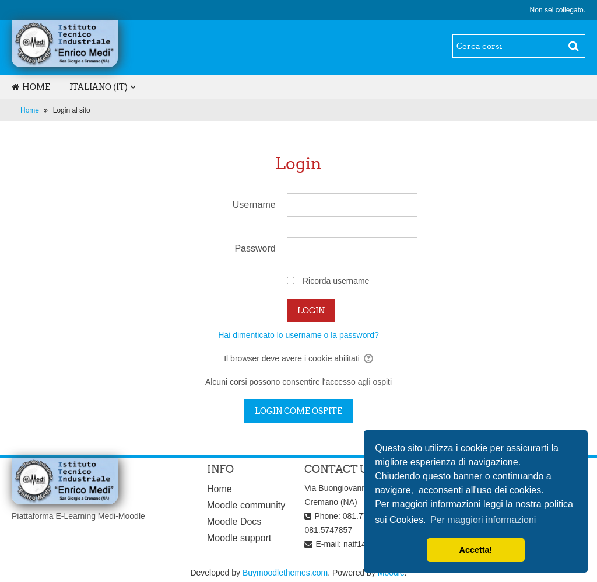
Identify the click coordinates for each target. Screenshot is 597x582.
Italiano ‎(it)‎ (98, 87)
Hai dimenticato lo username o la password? (298, 335)
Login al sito (71, 110)
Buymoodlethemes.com (285, 572)
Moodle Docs (234, 522)
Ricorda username (336, 280)
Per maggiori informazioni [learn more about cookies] (483, 520)
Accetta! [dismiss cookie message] (476, 550)
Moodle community (246, 505)
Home (31, 87)
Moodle (391, 572)
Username (254, 205)
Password (254, 248)
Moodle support (239, 538)
